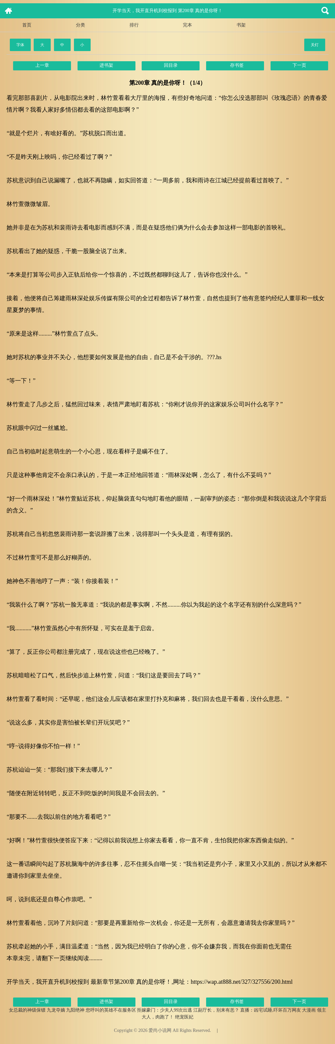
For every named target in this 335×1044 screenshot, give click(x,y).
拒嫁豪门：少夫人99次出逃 (164, 1010)
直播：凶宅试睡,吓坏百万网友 (270, 1010)
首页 (26, 25)
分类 (80, 25)
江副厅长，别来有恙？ (216, 1010)
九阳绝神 (75, 1010)
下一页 (299, 65)
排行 (134, 25)
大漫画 (309, 1010)
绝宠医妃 (184, 1017)
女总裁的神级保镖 (27, 1010)
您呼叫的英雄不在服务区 (111, 1010)
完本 (187, 25)
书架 (241, 25)
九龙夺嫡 (56, 1010)
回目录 (171, 65)
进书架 (106, 65)
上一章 (42, 65)
